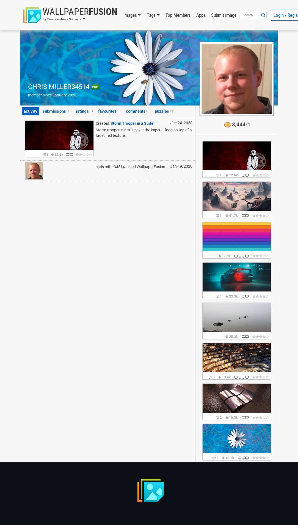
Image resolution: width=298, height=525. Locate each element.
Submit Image (223, 15)
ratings (84, 111)
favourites (109, 111)
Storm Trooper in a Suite (132, 123)
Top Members (178, 15)
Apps (201, 15)
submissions (57, 111)
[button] (70, 15)
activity (30, 111)
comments (138, 111)
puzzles (164, 111)
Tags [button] (151, 15)
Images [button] (130, 15)
